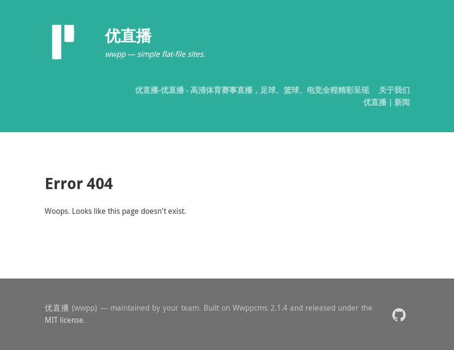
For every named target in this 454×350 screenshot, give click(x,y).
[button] (399, 314)
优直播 (57, 307)
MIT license (64, 320)
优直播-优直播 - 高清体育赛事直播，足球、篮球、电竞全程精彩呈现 (252, 90)
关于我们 (394, 90)
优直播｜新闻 (386, 102)
